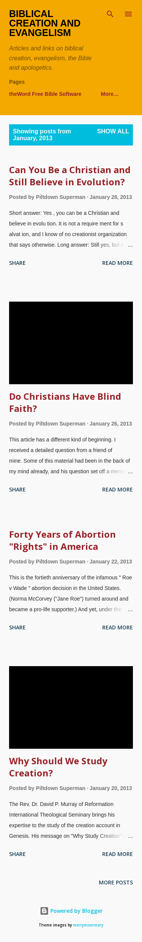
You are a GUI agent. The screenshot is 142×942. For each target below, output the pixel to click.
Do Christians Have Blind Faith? (65, 402)
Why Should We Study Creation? (58, 766)
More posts (116, 882)
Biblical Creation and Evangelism (45, 23)
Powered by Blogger (71, 910)
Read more (117, 262)
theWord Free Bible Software (45, 94)
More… (110, 94)
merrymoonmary (88, 925)
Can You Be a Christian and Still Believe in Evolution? (70, 175)
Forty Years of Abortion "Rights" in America (62, 540)
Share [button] (17, 262)
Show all (113, 131)
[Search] (110, 13)
